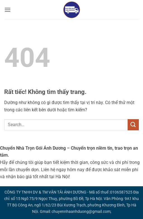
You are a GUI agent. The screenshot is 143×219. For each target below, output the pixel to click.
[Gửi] (133, 124)
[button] (7, 10)
